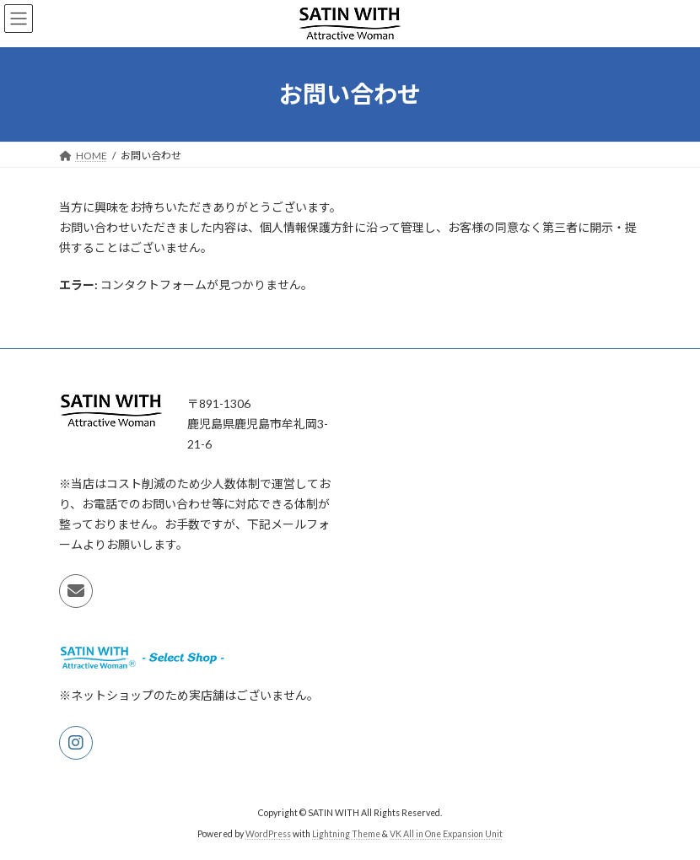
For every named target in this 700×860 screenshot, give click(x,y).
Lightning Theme (346, 834)
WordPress (268, 834)
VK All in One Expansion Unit (446, 834)
